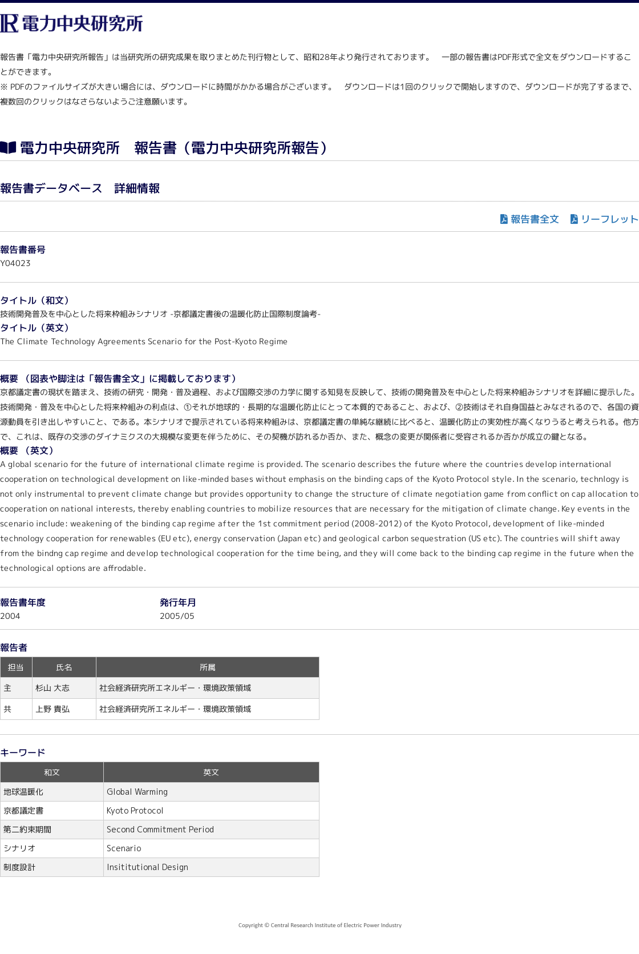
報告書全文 (535, 219)
